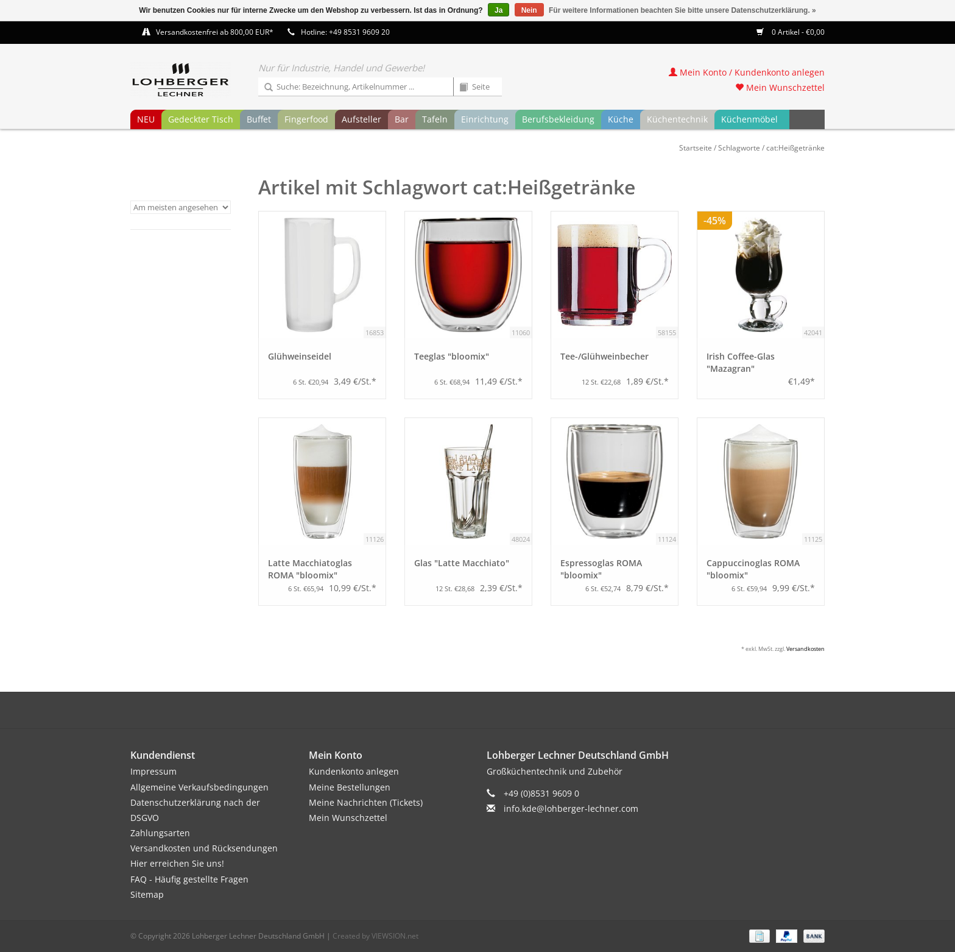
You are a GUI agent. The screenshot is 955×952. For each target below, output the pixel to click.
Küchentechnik (677, 119)
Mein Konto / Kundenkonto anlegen (747, 72)
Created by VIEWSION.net (375, 936)
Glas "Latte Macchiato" (461, 563)
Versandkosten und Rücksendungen (204, 848)
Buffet (259, 119)
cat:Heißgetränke (795, 148)
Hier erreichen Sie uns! (177, 863)
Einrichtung (485, 119)
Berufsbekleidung (558, 119)
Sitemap (147, 894)
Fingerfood (306, 119)
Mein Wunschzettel (780, 87)
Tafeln (435, 119)
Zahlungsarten (160, 833)
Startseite (695, 148)
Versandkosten (805, 649)
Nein (529, 10)
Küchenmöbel (749, 119)
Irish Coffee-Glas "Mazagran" (741, 362)
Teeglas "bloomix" (451, 356)
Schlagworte (739, 148)
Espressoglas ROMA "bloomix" (601, 569)
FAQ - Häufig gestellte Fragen (189, 879)
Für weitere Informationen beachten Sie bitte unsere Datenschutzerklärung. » (682, 10)
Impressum (153, 771)
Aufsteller (361, 119)
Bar (402, 119)
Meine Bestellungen (349, 787)
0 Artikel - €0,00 (790, 32)
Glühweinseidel (299, 356)
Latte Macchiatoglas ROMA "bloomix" (310, 569)
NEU (146, 119)
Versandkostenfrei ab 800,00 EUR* (214, 32)
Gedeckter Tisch (200, 119)
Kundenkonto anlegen (354, 771)
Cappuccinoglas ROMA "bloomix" (753, 569)
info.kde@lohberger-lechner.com (571, 808)
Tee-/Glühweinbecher (604, 356)
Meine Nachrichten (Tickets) (366, 802)
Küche (620, 119)
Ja (498, 10)
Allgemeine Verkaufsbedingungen (199, 787)
